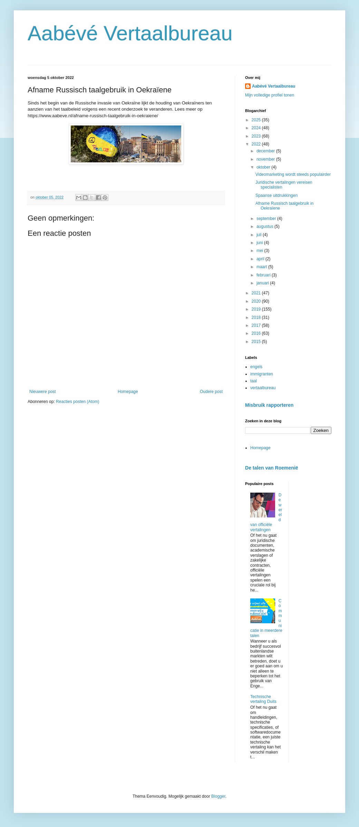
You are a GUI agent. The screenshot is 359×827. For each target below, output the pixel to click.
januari (263, 283)
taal (253, 381)
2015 (257, 341)
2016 (257, 333)
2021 (257, 293)
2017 (257, 325)
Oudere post (211, 391)
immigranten (261, 374)
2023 (257, 136)
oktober (263, 167)
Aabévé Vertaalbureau (130, 33)
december (266, 151)
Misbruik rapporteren (269, 405)
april (260, 258)
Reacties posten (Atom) (77, 401)
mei (260, 250)
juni (260, 242)
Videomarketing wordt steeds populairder (293, 174)
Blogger (218, 796)
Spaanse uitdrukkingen (276, 195)
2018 (257, 317)
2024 (257, 127)
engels (256, 366)
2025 (257, 120)
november (266, 159)
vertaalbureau (262, 387)
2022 (257, 144)
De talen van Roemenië (271, 468)
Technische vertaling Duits (263, 699)
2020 (257, 301)
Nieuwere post (42, 391)
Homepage (128, 391)
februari (264, 275)
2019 (257, 309)
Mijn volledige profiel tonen (269, 95)
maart (262, 266)
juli (259, 234)
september (266, 218)
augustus (265, 226)
